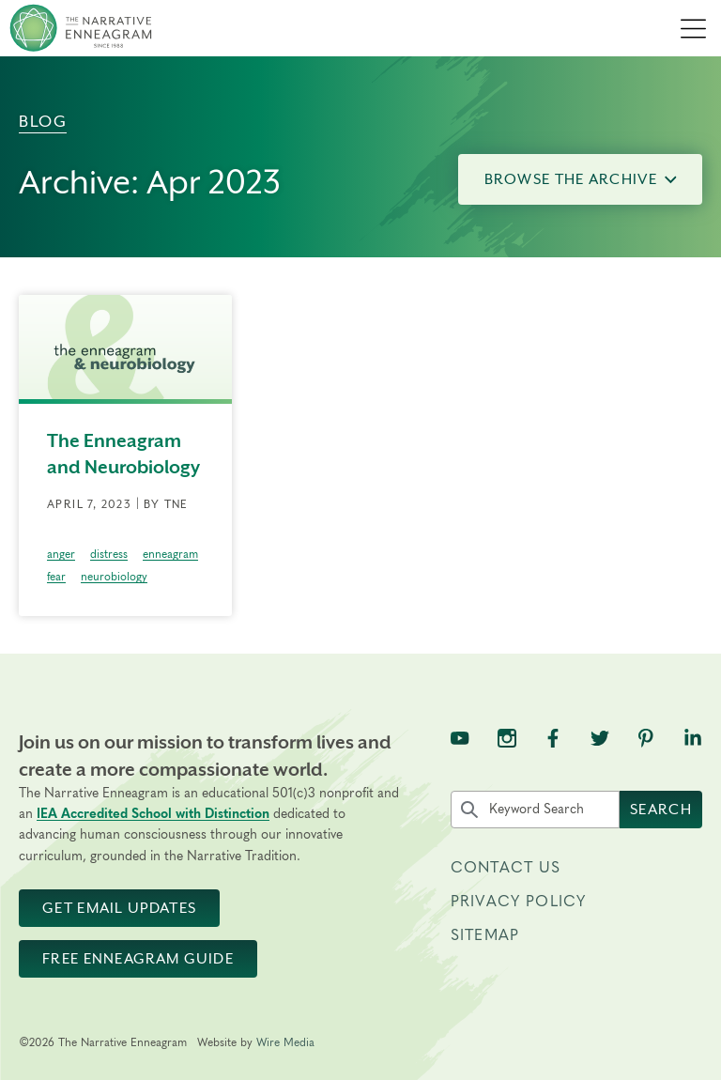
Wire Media (285, 1042)
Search (661, 809)
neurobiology (114, 576)
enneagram (170, 554)
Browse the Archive (580, 179)
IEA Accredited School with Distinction (153, 814)
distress (109, 554)
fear (56, 576)
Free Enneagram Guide (138, 958)
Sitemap (485, 935)
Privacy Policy (518, 901)
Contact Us (506, 867)
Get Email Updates (119, 908)
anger (61, 554)
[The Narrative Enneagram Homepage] (80, 28)
